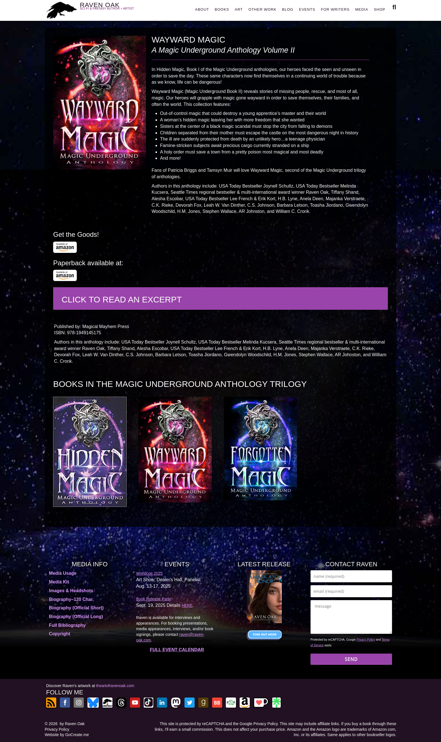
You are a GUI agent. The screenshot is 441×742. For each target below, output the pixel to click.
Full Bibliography (67, 625)
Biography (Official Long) (76, 616)
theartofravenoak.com (115, 685)
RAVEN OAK (115, 8)
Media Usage (62, 573)
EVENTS (307, 9)
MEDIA (361, 9)
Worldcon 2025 (149, 573)
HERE (187, 605)
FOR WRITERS (335, 9)
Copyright (59, 633)
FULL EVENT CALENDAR (177, 649)
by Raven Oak (72, 723)
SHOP (379, 9)
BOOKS (222, 9)
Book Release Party (153, 599)
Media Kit (59, 582)
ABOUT (202, 9)
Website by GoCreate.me (67, 734)
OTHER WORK (262, 9)
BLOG (287, 9)
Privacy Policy (366, 639)
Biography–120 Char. (71, 599)
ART (239, 9)
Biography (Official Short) (76, 607)
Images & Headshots (71, 590)
